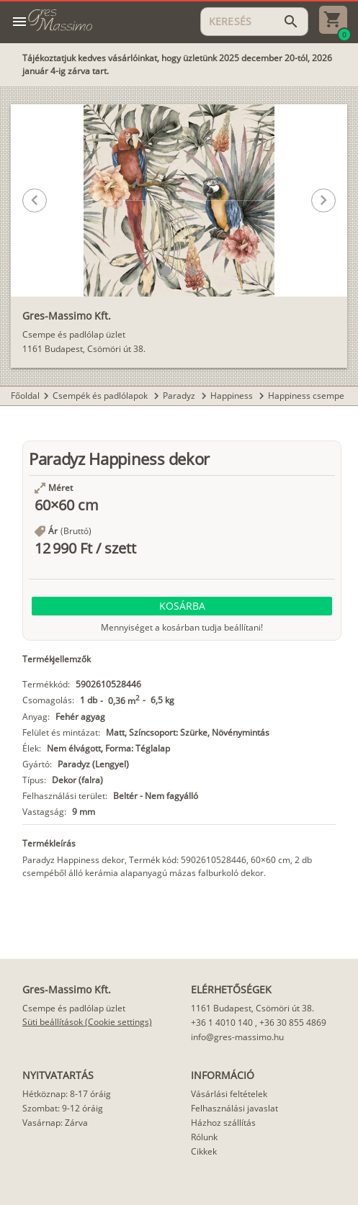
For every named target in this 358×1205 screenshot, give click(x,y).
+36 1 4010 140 (222, 1022)
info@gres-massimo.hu (237, 1037)
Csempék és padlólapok (101, 395)
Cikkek (204, 1151)
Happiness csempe (306, 395)
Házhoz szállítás (223, 1122)
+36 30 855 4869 (292, 1022)
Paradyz (180, 395)
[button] (166, 271)
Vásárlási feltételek (229, 1094)
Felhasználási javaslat (234, 1108)
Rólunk (204, 1137)
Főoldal (25, 395)
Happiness (232, 395)
